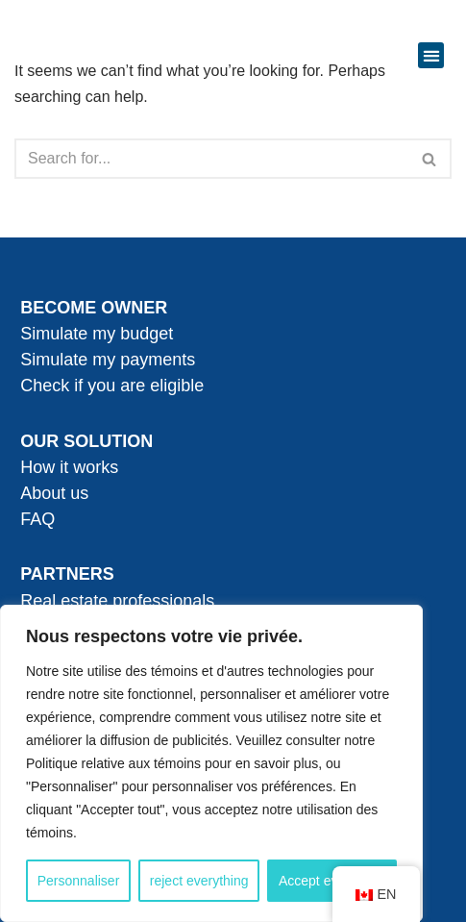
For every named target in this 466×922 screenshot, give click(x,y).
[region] (211, 763)
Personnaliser (78, 880)
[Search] (211, 158)
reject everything (199, 880)
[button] (431, 55)
